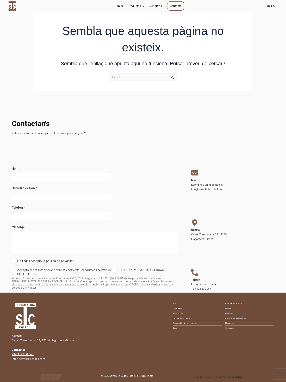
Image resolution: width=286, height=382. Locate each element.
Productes (150, 6)
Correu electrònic (26, 262)
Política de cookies (233, 376)
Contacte (210, 6)
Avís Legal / (218, 376)
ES (273, 6)
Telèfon (18, 282)
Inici (125, 6)
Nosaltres (180, 6)
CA (267, 6)
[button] (150, 6)
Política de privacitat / (202, 376)
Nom (16, 243)
